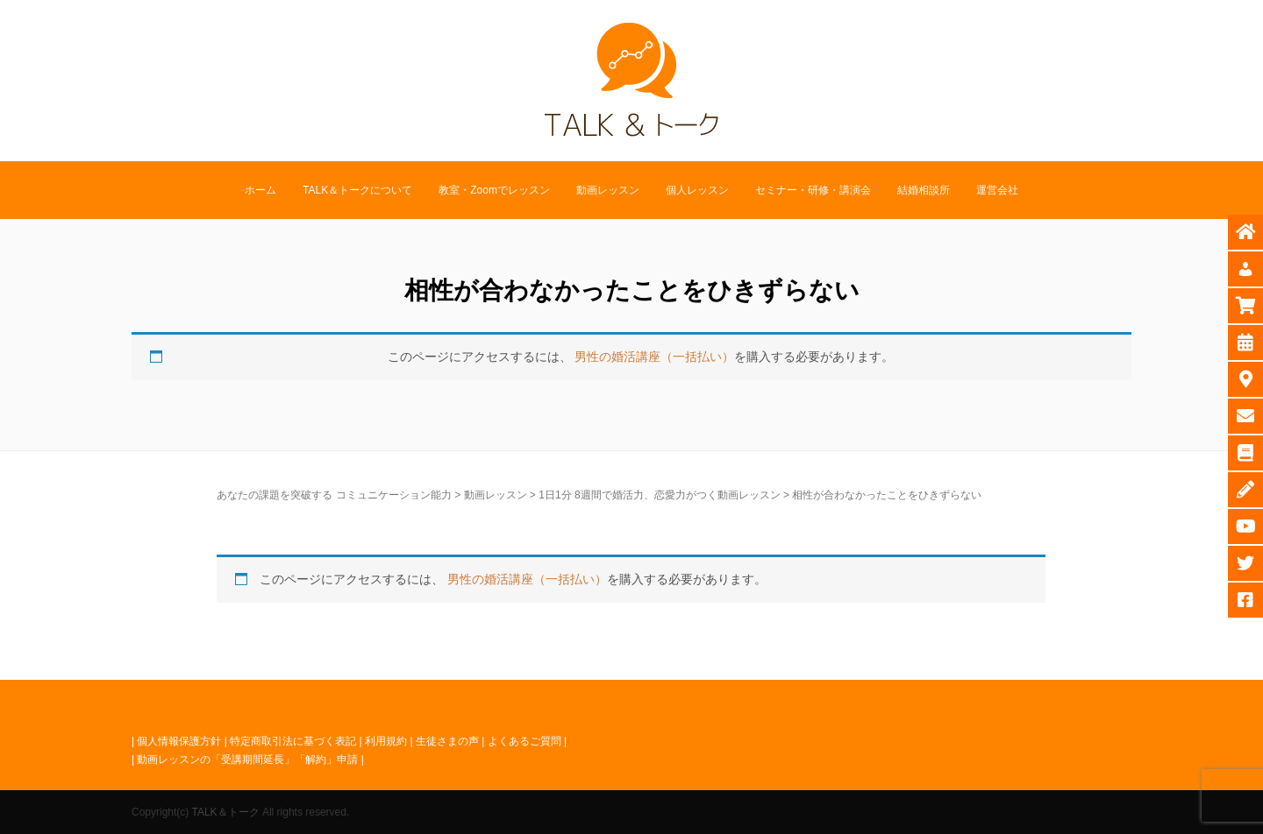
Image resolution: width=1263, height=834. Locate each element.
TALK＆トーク (225, 812)
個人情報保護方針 (179, 741)
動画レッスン (607, 190)
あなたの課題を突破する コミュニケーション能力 (334, 495)
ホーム (260, 190)
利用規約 (386, 741)
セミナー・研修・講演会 (813, 190)
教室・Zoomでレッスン (494, 190)
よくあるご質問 (524, 741)
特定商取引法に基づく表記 (293, 741)
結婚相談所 (923, 190)
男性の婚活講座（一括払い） (654, 357)
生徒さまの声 (447, 741)
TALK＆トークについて (357, 190)
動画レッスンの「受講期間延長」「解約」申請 (247, 759)
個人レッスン (697, 190)
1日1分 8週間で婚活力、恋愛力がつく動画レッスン (659, 495)
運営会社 (997, 190)
